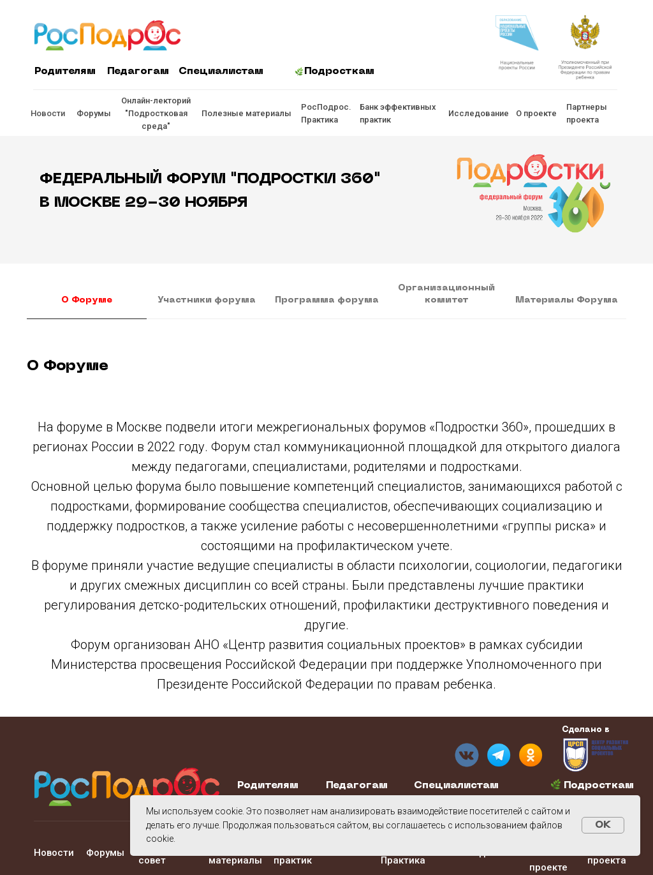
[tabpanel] (326, 370)
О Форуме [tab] (86, 300)
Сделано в (586, 730)
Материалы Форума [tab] (566, 300)
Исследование (478, 113)
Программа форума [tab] (327, 300)
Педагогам (138, 71)
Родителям (65, 71)
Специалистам (221, 71)
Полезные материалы (246, 113)
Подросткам (339, 71)
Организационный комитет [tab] (446, 294)
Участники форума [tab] (207, 300)
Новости (48, 113)
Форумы (94, 113)
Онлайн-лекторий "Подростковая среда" (156, 113)
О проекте (536, 113)
